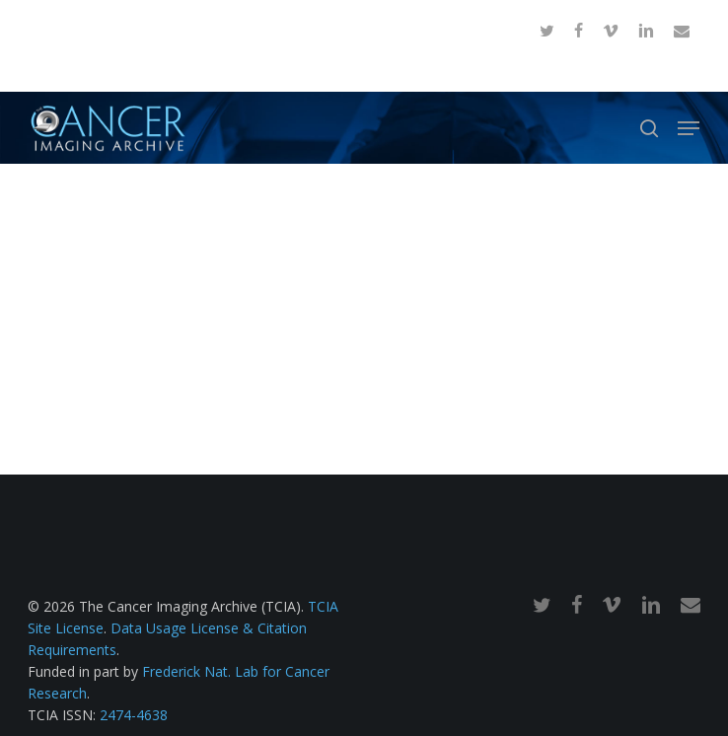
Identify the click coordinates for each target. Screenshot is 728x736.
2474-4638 (134, 714)
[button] (688, 128)
